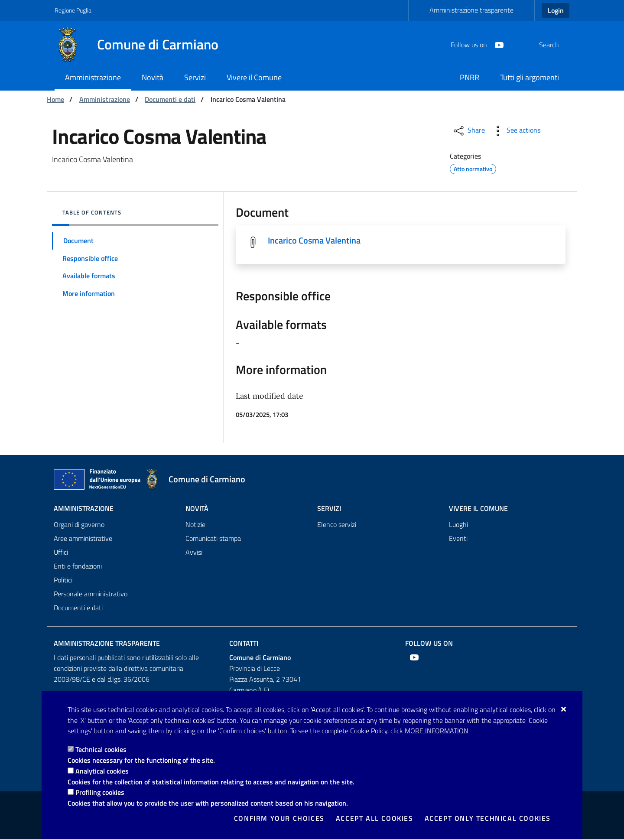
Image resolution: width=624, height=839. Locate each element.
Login (556, 10)
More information (436, 730)
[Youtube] (478, 44)
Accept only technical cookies (488, 818)
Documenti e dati (170, 99)
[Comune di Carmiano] (142, 44)
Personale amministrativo (90, 594)
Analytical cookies (102, 771)
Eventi (458, 538)
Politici (63, 580)
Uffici (61, 552)
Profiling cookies (99, 792)
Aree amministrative (83, 538)
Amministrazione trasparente (471, 10)
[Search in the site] (559, 44)
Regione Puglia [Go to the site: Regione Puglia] (73, 10)
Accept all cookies (374, 818)
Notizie (195, 524)
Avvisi (193, 552)
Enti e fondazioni (78, 566)
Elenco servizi (336, 524)
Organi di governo (79, 524)
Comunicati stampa (213, 538)
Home (55, 99)
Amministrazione (104, 99)
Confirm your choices (279, 818)
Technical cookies (101, 749)
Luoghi (458, 524)
